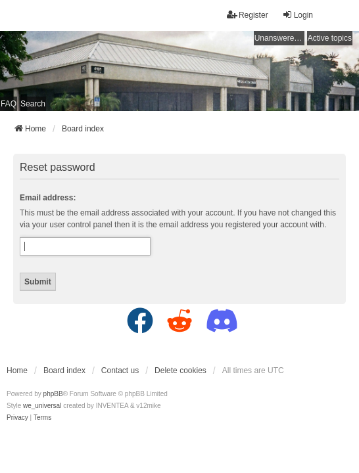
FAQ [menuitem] (8, 103)
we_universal (42, 405)
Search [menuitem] (32, 103)
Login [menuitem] (297, 15)
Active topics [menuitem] (330, 38)
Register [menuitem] (247, 15)
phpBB (53, 393)
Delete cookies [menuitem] (180, 370)
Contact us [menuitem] (120, 370)
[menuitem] (17, 418)
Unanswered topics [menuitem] (279, 38)
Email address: (48, 197)
